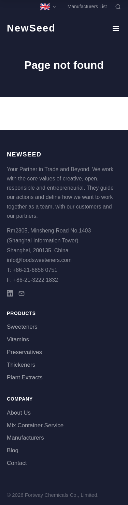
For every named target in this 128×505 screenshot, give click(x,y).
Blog (12, 450)
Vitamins (18, 339)
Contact (17, 463)
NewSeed (31, 28)
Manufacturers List (87, 6)
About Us (19, 412)
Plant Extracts (25, 377)
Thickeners (21, 365)
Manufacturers (25, 437)
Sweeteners (22, 327)
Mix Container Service (35, 425)
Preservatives (24, 352)
